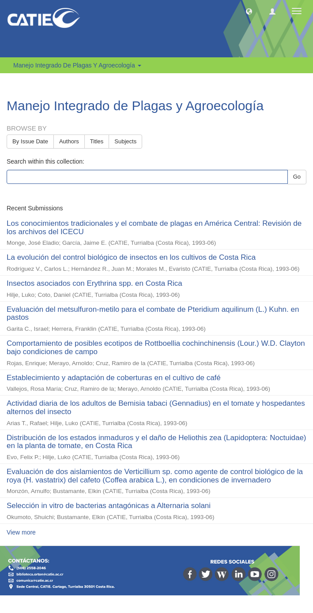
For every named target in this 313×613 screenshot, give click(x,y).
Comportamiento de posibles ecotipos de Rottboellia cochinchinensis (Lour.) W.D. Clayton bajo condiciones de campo (156, 347)
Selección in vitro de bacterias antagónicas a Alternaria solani (109, 505)
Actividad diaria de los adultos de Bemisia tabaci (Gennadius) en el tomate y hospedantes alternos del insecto (156, 407)
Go (297, 176)
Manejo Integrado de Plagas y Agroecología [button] (77, 65)
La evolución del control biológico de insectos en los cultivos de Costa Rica (131, 257)
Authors (69, 141)
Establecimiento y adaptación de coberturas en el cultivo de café (114, 378)
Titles (97, 141)
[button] (249, 11)
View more (21, 532)
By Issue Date (30, 141)
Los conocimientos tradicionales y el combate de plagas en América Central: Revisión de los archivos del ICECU (154, 227)
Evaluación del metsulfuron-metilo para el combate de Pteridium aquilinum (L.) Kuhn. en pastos (153, 313)
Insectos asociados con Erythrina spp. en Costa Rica (94, 283)
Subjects (125, 141)
